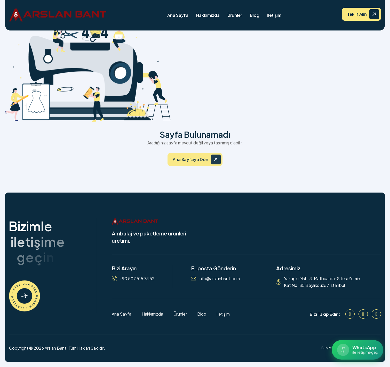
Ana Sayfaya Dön (190, 162)
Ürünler (234, 15)
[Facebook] (350, 314)
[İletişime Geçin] (24, 295)
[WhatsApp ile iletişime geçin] (357, 350)
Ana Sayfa (177, 15)
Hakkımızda (208, 15)
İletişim (274, 15)
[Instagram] (363, 314)
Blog (254, 15)
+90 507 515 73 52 (137, 278)
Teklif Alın (357, 14)
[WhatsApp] (376, 314)
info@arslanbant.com (219, 278)
